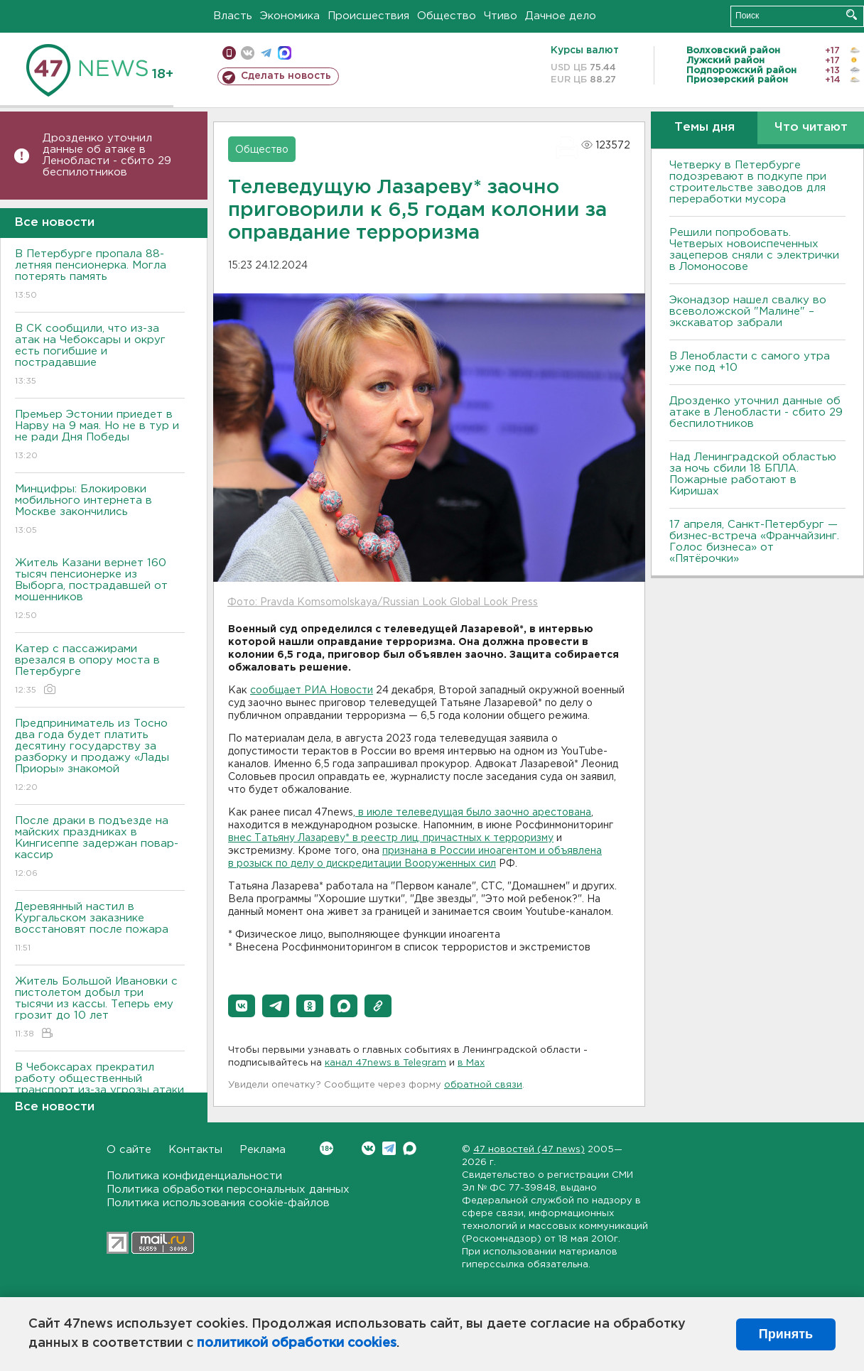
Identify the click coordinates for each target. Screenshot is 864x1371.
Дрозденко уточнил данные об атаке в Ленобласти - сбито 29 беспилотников (107, 155)
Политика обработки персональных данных (228, 1189)
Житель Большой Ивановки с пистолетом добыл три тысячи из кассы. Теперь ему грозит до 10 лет (100, 1008)
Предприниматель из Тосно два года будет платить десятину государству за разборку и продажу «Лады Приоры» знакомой (100, 756)
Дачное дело (560, 16)
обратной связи (483, 1085)
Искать (851, 14)
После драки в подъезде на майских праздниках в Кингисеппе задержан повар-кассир (100, 847)
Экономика (290, 16)
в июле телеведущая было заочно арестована (473, 812)
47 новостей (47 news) (529, 1150)
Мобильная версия (229, 53)
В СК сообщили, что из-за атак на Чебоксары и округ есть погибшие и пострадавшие (100, 355)
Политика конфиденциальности (194, 1176)
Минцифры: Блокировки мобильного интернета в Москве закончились (100, 510)
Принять (786, 1334)
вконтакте (247, 53)
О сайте (129, 1149)
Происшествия (368, 16)
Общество (446, 16)
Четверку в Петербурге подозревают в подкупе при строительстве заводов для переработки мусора (747, 182)
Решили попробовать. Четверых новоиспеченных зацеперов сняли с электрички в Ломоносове (754, 249)
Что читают (811, 127)
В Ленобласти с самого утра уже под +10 (749, 362)
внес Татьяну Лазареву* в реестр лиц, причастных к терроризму (391, 838)
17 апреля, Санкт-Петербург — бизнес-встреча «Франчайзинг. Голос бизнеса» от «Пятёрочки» (754, 541)
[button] (241, 1006)
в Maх (471, 1063)
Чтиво (500, 16)
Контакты (195, 1149)
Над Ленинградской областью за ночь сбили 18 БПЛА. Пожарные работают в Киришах (752, 474)
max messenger (284, 53)
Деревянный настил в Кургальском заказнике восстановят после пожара (100, 928)
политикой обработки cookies (296, 1343)
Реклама (262, 1149)
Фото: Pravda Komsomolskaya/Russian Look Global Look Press (382, 602)
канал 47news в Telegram (385, 1063)
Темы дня (704, 127)
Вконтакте (326, 1148)
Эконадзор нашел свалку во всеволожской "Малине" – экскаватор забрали (747, 311)
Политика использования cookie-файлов (218, 1203)
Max (409, 1148)
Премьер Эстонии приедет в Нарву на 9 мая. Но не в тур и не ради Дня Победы (100, 436)
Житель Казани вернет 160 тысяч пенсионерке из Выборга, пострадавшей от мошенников (100, 590)
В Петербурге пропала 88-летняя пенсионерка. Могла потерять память (100, 275)
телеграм (266, 53)
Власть (232, 16)
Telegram (389, 1148)
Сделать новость (286, 76)
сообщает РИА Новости (311, 690)
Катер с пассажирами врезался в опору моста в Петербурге (100, 670)
